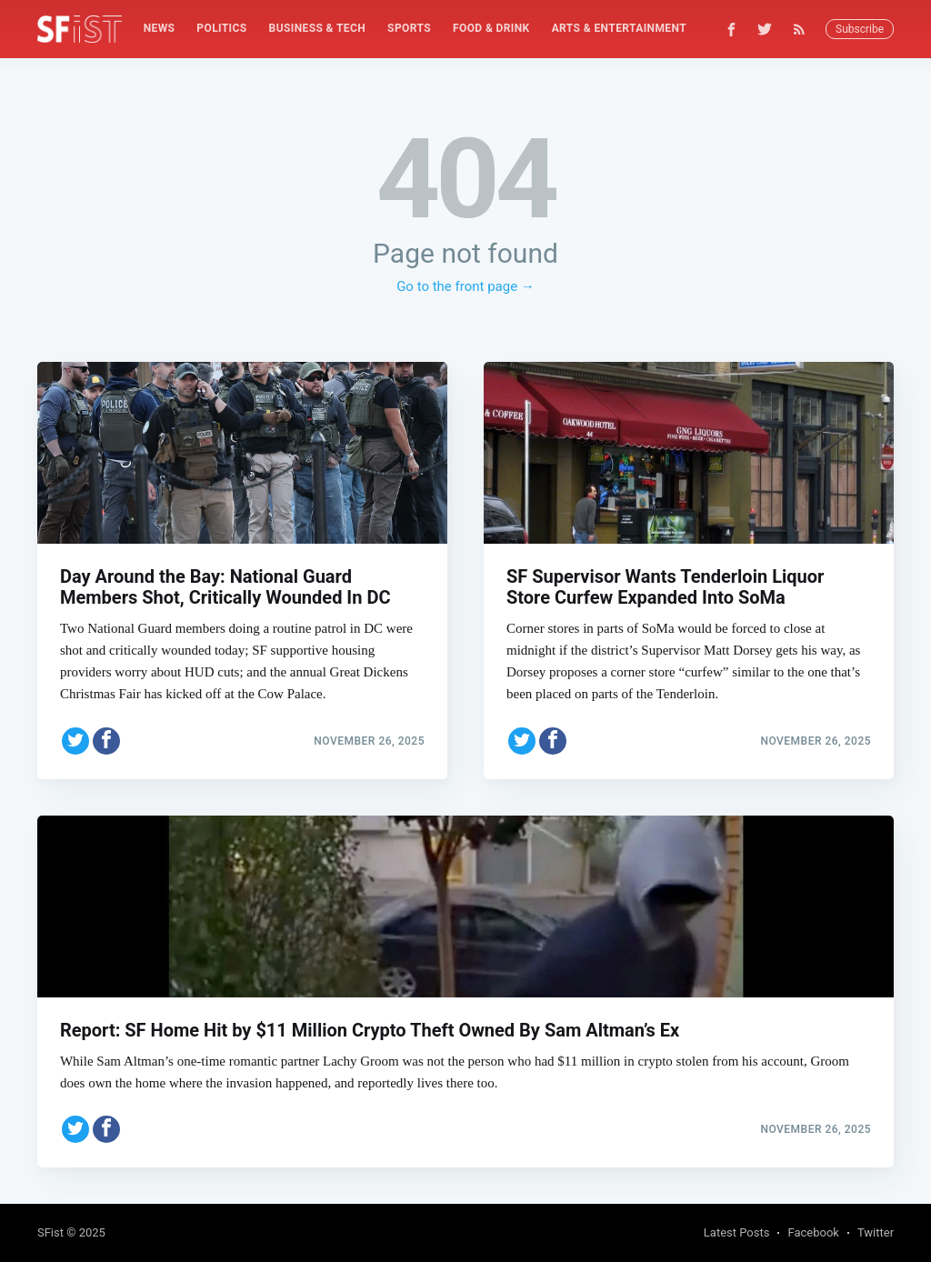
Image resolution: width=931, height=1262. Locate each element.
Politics (221, 28)
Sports (409, 28)
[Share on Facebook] (106, 741)
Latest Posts (737, 1232)
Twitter (875, 1232)
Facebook (812, 1232)
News (159, 28)
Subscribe (860, 29)
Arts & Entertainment (619, 28)
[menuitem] (159, 28)
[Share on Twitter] (75, 741)
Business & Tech (317, 28)
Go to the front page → (465, 286)
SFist (50, 1232)
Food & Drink (491, 28)
